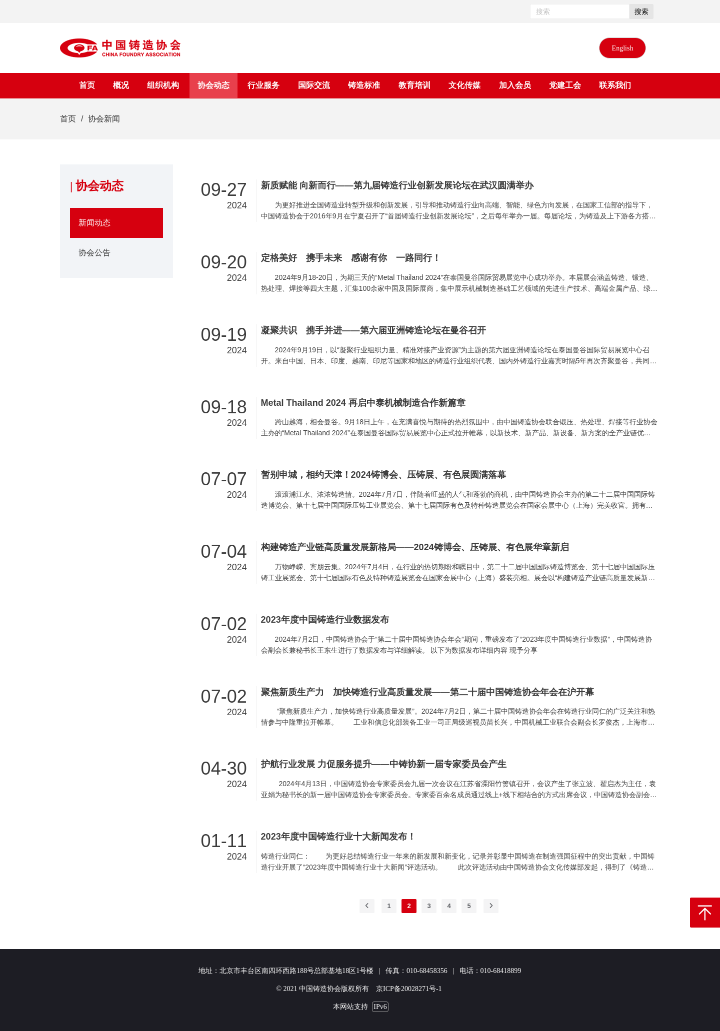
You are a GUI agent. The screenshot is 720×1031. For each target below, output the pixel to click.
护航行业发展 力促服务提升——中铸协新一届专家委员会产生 (383, 764)
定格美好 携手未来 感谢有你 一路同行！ (351, 258)
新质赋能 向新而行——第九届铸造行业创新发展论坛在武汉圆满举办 (397, 185)
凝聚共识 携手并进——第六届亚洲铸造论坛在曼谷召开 (373, 330)
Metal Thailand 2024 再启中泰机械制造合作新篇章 (363, 403)
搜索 (641, 11)
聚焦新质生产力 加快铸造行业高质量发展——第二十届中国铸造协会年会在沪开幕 (427, 692)
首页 (68, 118)
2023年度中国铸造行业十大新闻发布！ (338, 837)
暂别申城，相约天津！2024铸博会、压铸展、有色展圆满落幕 (383, 475)
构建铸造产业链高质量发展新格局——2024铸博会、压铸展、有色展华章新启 (415, 547)
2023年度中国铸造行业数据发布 (325, 620)
